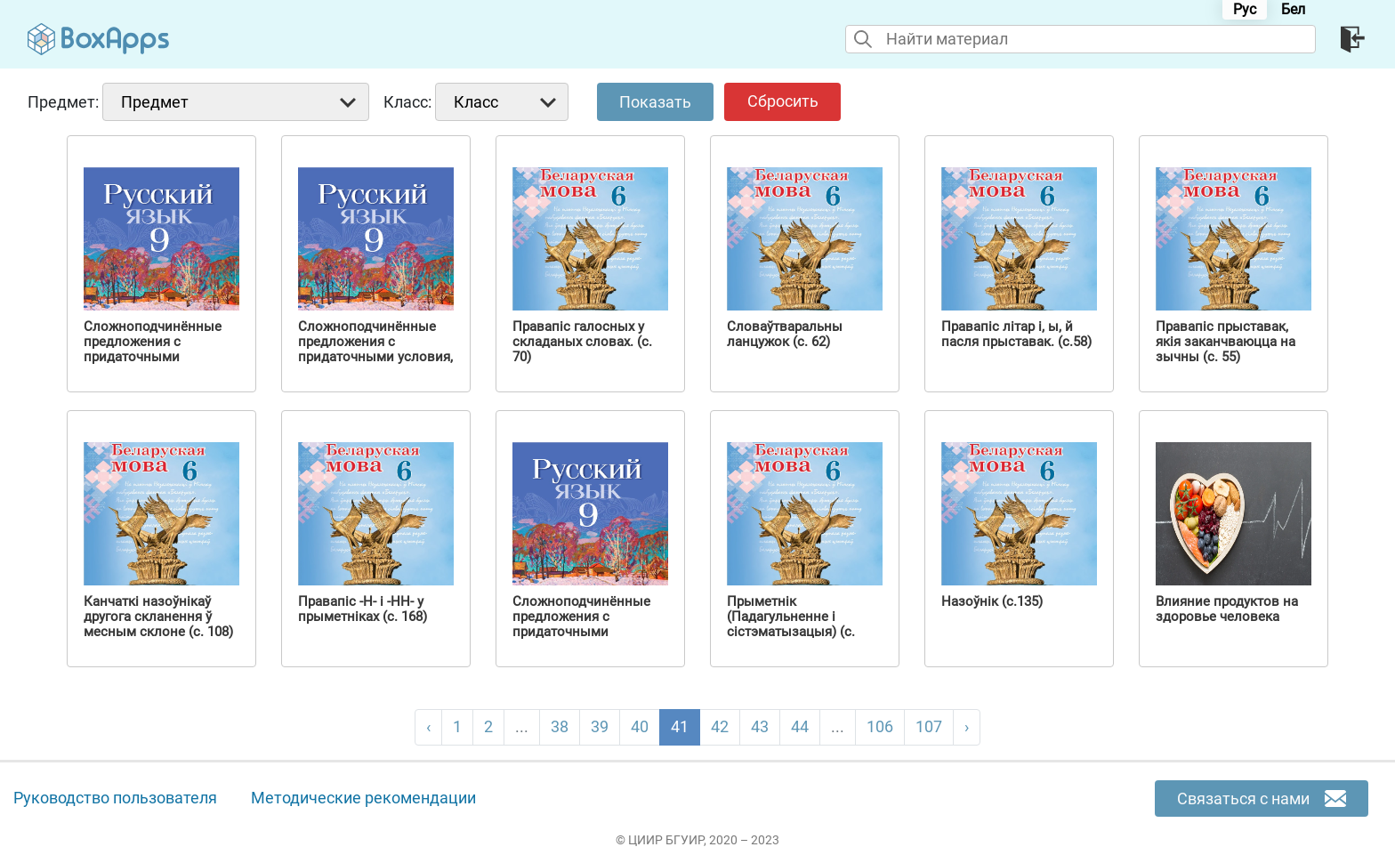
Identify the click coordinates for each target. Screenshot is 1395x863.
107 (928, 726)
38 (559, 726)
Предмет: (63, 102)
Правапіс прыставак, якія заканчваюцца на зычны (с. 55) (1225, 342)
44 (800, 726)
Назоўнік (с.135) (992, 601)
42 (720, 726)
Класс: (407, 102)
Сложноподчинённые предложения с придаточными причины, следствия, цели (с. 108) (581, 632)
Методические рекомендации (363, 798)
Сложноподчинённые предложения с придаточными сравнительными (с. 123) (153, 357)
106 (880, 726)
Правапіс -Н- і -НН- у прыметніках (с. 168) (362, 609)
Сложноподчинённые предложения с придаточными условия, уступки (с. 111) (375, 349)
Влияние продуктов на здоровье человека (1227, 609)
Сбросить (782, 101)
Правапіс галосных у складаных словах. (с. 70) (582, 342)
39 (600, 726)
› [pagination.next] (966, 726)
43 (760, 726)
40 (640, 726)
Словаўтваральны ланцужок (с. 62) (785, 334)
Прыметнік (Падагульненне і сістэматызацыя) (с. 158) (791, 624)
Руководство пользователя (115, 798)
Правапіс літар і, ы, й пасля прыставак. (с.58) (1016, 334)
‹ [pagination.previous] (428, 726)
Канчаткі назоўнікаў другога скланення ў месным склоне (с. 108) (158, 617)
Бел (1293, 9)
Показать (655, 102)
